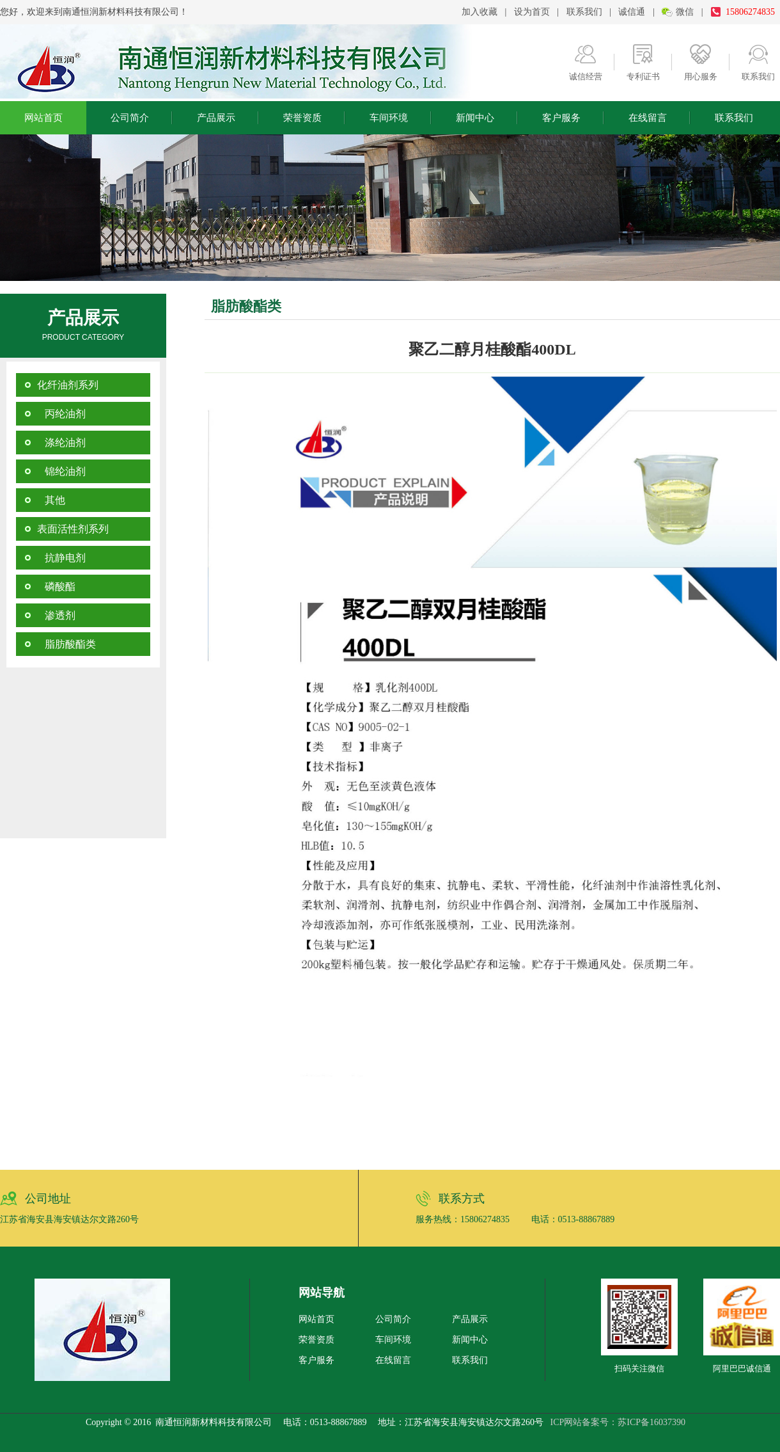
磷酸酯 (56, 586)
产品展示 (216, 118)
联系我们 (584, 12)
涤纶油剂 (61, 442)
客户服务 (561, 118)
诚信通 (631, 12)
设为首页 (532, 12)
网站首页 (43, 118)
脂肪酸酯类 (66, 644)
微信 (685, 12)
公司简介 (130, 118)
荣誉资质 (302, 118)
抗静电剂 (61, 557)
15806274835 (750, 12)
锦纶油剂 (61, 471)
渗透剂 (56, 615)
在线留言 (647, 118)
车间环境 (389, 118)
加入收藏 (479, 12)
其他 (51, 500)
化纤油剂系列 (67, 384)
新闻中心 (475, 118)
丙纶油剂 (61, 413)
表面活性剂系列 (73, 528)
